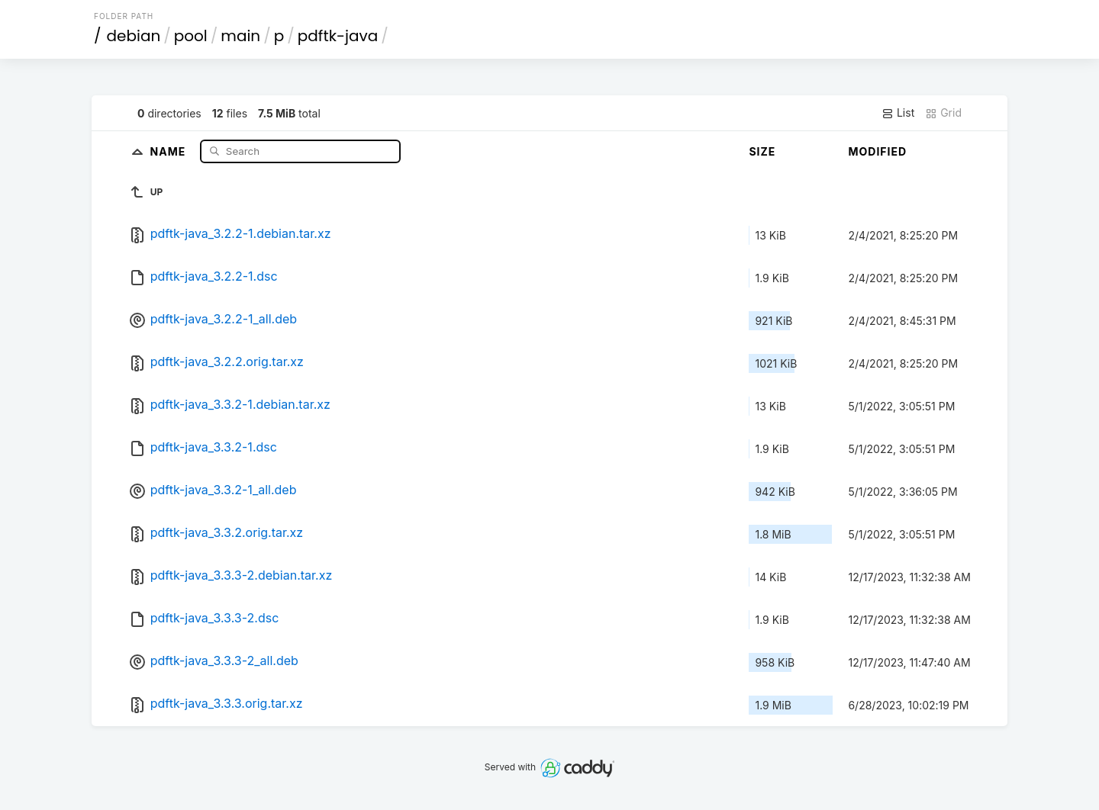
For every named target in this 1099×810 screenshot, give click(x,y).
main (240, 36)
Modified (877, 151)
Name (169, 150)
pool (191, 36)
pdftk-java (338, 36)
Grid (943, 113)
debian (134, 36)
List (897, 113)
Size (762, 151)
